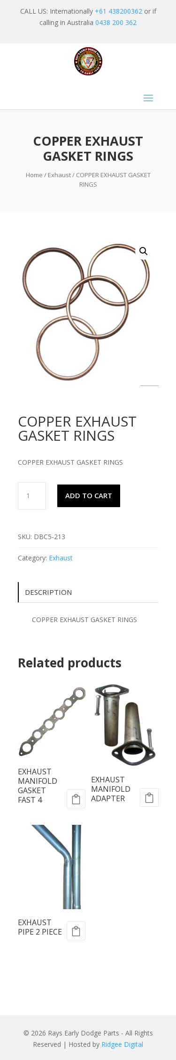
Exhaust (59, 175)
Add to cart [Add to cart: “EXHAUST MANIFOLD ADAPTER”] (149, 797)
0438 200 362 (116, 22)
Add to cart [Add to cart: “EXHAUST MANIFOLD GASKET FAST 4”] (76, 798)
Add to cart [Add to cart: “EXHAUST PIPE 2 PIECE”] (76, 930)
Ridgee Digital (122, 1044)
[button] (143, 251)
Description (48, 592)
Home (34, 175)
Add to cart (88, 495)
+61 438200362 (118, 11)
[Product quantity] (32, 495)
